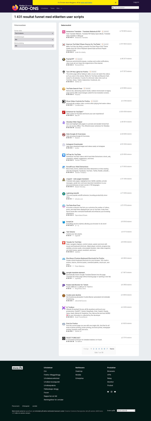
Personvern (15, 406)
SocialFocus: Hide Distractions (77, 167)
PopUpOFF (70, 59)
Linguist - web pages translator (77, 179)
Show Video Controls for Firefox (78, 101)
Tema (52, 8)
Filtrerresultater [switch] (20, 25)
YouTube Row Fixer (73, 205)
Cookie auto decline (73, 295)
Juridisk (34, 406)
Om (45, 371)
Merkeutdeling (19, 43)
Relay (109, 378)
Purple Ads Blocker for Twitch (77, 285)
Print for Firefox (72, 323)
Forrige (86, 349)
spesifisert (29, 411)
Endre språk (111, 410)
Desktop (79, 371)
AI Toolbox (70, 307)
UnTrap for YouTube (73, 154)
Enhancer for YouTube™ (74, 112)
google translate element (75, 273)
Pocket (110, 385)
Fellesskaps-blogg (51, 389)
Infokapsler (25, 406)
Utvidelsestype (19, 37)
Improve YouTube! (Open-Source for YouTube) (83, 44)
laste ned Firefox (86, 2)
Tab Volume (70, 232)
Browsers (111, 371)
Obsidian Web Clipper (74, 122)
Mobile (78, 375)
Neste (112, 349)
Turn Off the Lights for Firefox (77, 72)
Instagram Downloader (74, 144)
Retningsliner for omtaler (53, 400)
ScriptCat (69, 222)
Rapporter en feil (50, 396)
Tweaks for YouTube (73, 242)
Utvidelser (44, 8)
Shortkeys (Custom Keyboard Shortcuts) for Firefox (85, 258)
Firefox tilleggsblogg (52, 375)
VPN (109, 375)
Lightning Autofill (72, 193)
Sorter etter (18, 30)
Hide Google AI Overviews (76, 134)
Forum (46, 393)
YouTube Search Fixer (74, 88)
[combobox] (125, 7)
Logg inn (136, 2)
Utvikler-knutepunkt (52, 382)
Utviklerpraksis (50, 385)
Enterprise (79, 378)
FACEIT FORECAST (73, 338)
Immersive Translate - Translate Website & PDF (83, 31)
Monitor (110, 382)
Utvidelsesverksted (51, 378)
